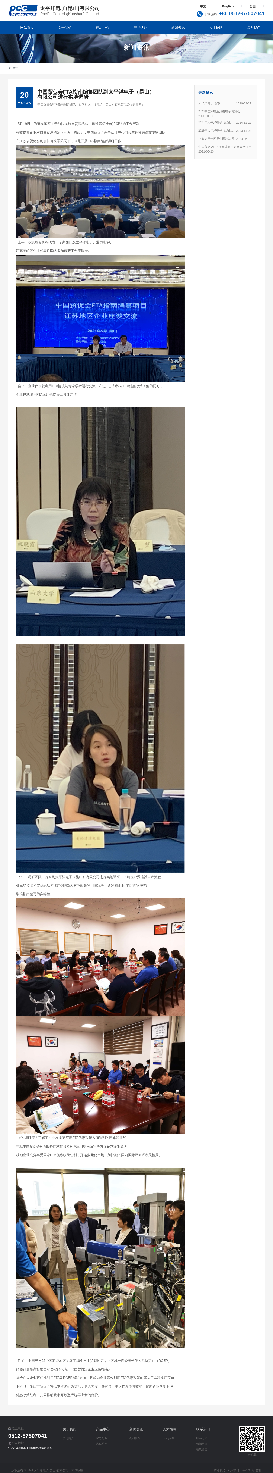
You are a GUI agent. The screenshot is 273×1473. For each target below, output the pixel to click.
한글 (252, 6)
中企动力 (248, 1470)
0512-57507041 (27, 1436)
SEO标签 (77, 1470)
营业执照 (220, 1470)
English (228, 6)
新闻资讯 (136, 47)
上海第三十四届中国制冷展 (216, 138)
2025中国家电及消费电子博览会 (219, 111)
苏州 (259, 1470)
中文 (203, 6)
